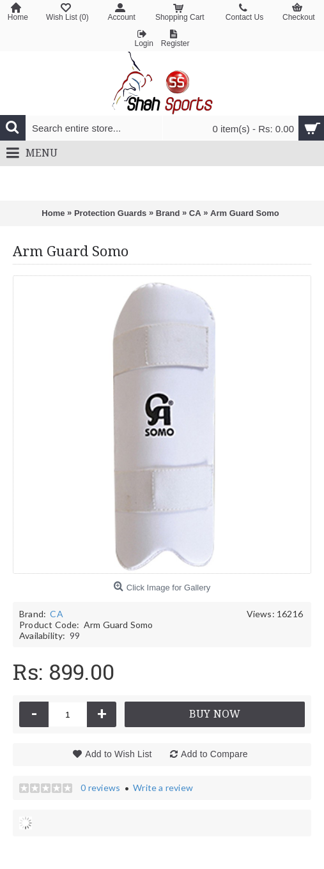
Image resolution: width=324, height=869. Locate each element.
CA (56, 613)
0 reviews (100, 787)
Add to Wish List (118, 754)
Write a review (163, 787)
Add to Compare (214, 754)
